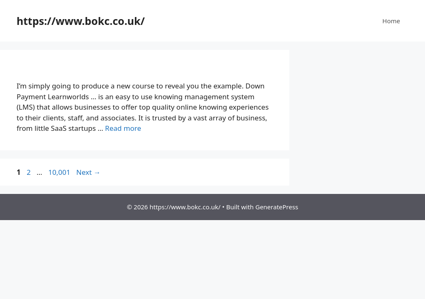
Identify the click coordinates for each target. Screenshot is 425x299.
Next (88, 172)
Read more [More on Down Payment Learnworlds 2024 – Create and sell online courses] (123, 128)
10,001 (59, 172)
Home (391, 21)
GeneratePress (276, 207)
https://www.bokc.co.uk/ (81, 21)
